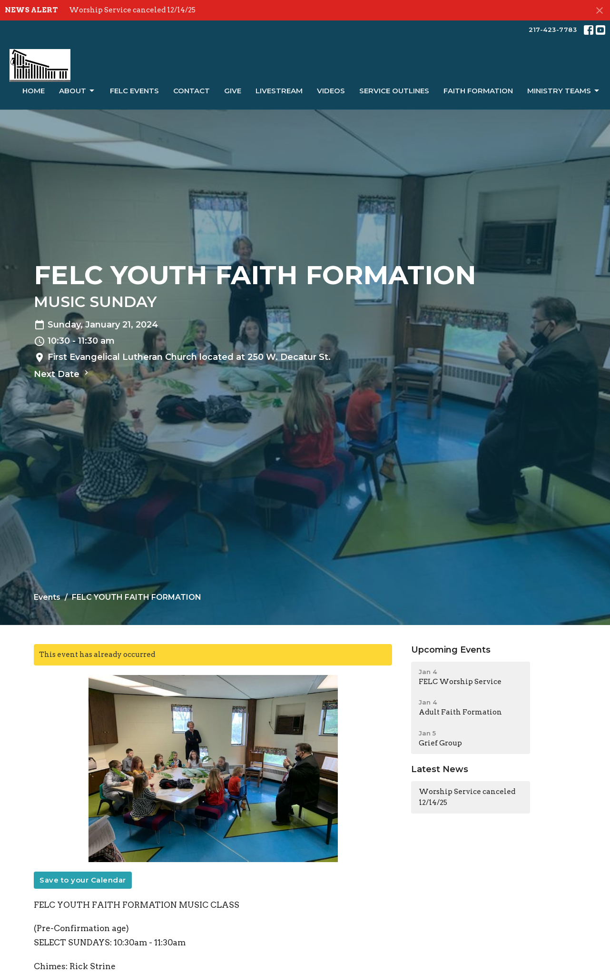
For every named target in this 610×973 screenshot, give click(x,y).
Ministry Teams (563, 91)
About (77, 91)
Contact (191, 90)
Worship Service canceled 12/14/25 (132, 10)
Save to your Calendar (82, 879)
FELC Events (134, 90)
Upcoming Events (451, 650)
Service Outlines (394, 90)
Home (33, 90)
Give (232, 90)
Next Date (62, 373)
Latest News (439, 769)
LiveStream (279, 90)
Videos (331, 90)
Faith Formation (478, 90)
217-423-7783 (553, 29)
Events (47, 597)
